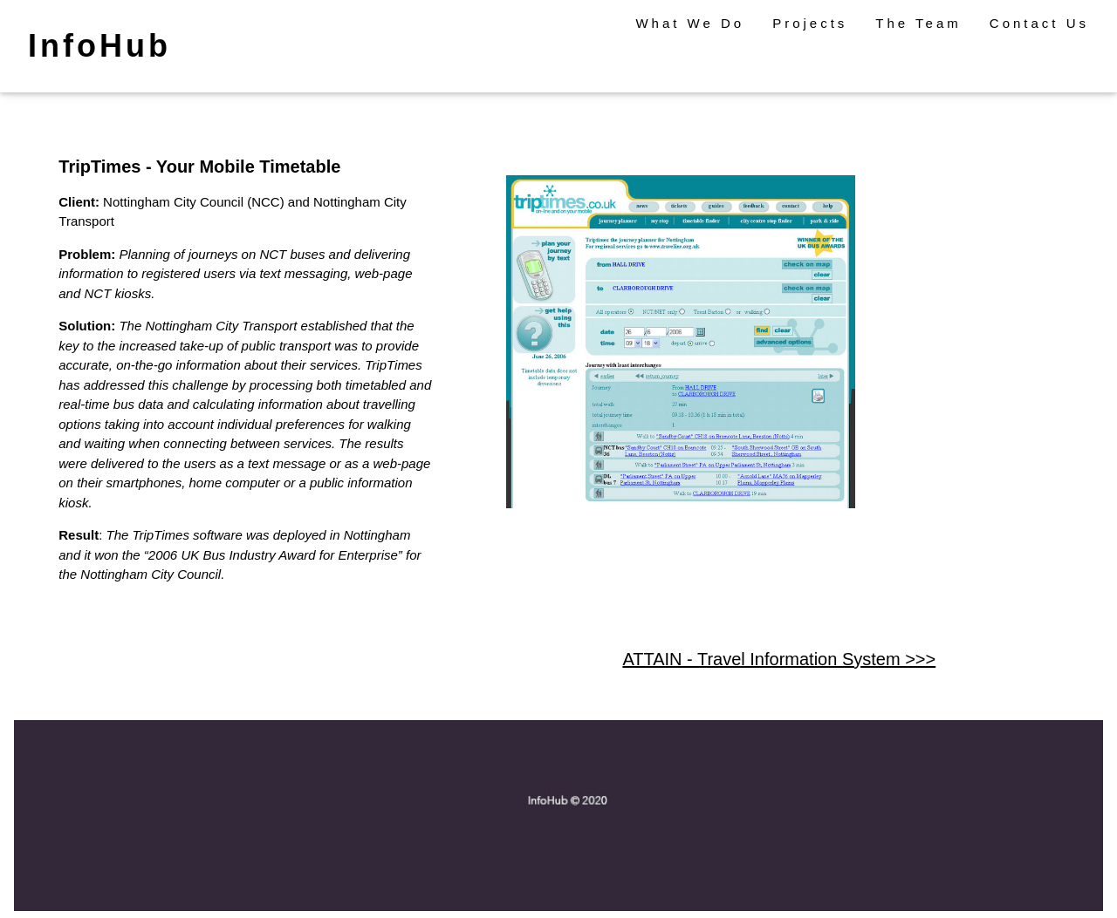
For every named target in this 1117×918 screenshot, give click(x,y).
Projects (809, 23)
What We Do (689, 23)
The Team (918, 23)
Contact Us (1039, 23)
